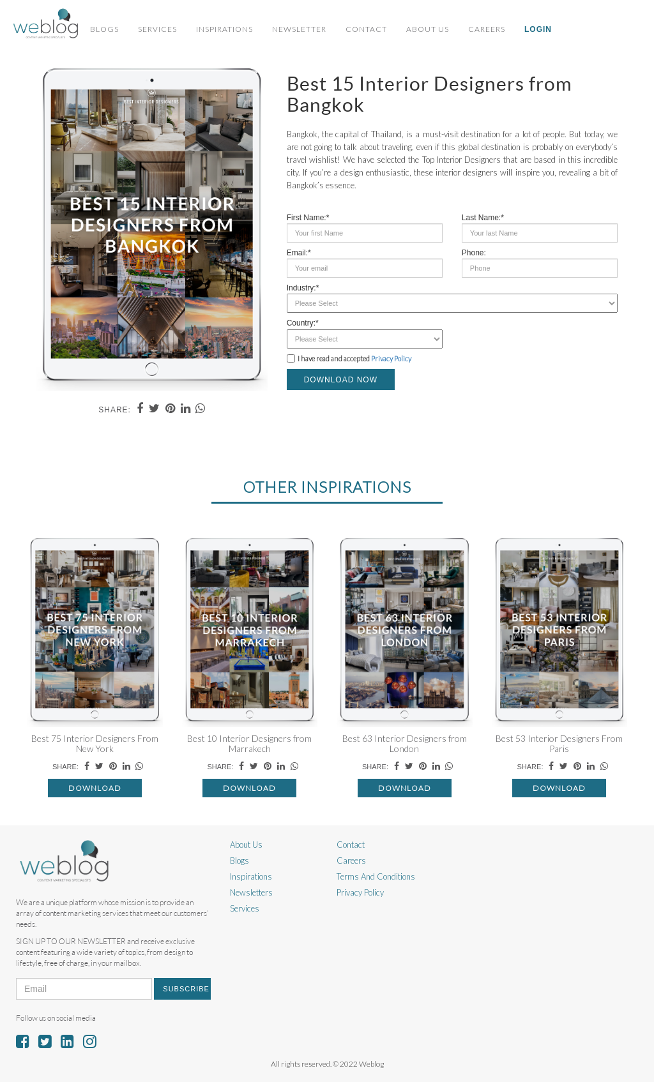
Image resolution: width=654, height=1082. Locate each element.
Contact (366, 29)
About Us (427, 29)
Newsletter (299, 29)
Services (157, 29)
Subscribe (186, 989)
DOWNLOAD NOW (340, 379)
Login (538, 29)
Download (94, 788)
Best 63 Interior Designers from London (404, 743)
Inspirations (224, 29)
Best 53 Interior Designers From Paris (559, 743)
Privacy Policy (391, 358)
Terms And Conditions (376, 876)
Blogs (104, 29)
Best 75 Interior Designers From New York (94, 743)
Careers (486, 29)
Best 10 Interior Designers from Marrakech (249, 743)
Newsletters (251, 892)
